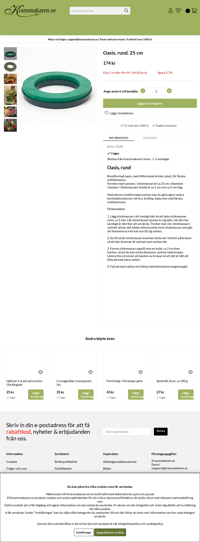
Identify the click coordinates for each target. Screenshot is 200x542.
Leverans (150, 138)
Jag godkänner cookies (111, 532)
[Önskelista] (177, 10)
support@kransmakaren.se (170, 468)
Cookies (11, 462)
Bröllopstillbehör (66, 462)
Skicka (161, 432)
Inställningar (81, 532)
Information (118, 138)
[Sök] (100, 11)
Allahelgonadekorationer (120, 462)
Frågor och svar (16, 469)
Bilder (107, 469)
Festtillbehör (63, 469)
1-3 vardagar (160, 159)
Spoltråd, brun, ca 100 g (172, 381)
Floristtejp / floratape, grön (124, 381)
